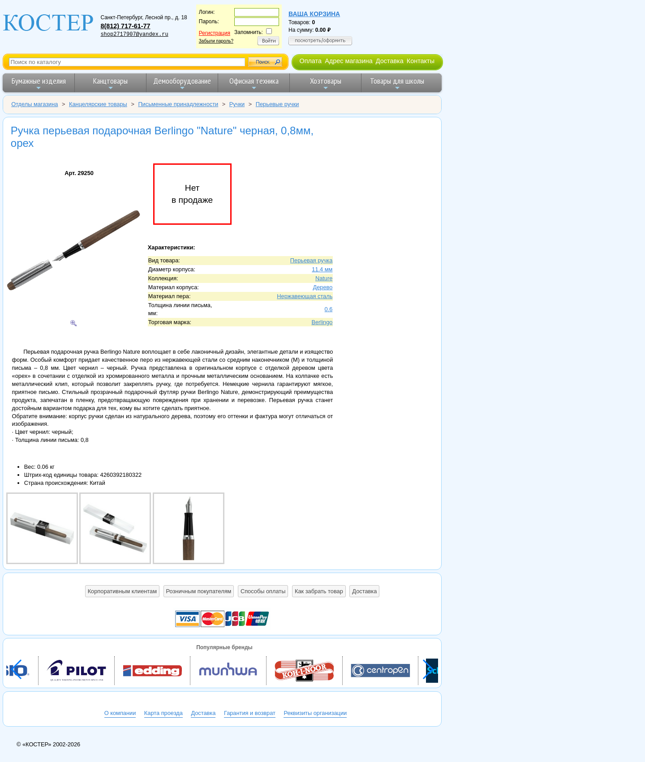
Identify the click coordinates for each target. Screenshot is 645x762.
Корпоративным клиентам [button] (122, 591)
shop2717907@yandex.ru (134, 34)
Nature (323, 278)
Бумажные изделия (39, 83)
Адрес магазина (348, 60)
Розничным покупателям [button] (199, 591)
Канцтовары (110, 83)
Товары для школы (397, 83)
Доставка (390, 60)
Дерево (323, 287)
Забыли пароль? (216, 41)
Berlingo (321, 322)
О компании (120, 713)
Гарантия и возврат (249, 713)
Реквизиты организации (315, 713)
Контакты (420, 60)
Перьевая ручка (311, 260)
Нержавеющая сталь (304, 296)
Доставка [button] (364, 591)
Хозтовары (325, 83)
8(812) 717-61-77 (125, 26)
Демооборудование (182, 83)
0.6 (329, 309)
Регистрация (214, 33)
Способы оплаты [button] (263, 591)
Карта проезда (163, 713)
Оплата (310, 60)
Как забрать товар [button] (319, 591)
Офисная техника (254, 83)
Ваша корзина (314, 13)
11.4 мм (322, 269)
